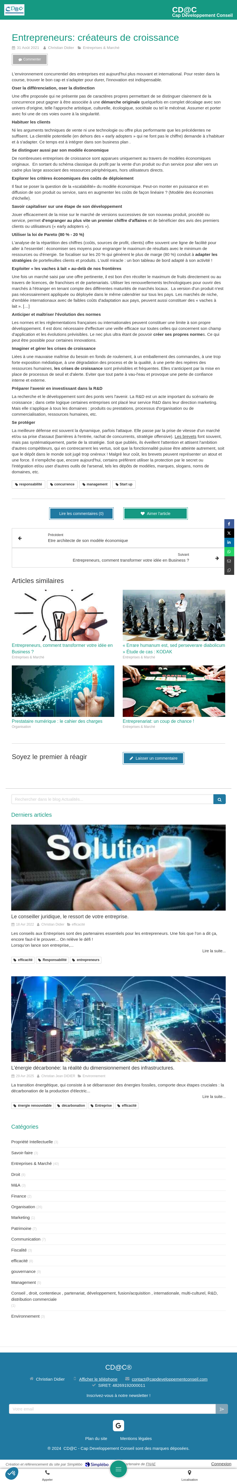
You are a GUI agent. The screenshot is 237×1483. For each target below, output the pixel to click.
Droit (15, 1174)
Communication (25, 1239)
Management (23, 1282)
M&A (15, 1185)
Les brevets (186, 436)
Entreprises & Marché (31, 1163)
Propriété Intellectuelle (32, 1141)
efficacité (19, 1260)
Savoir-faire (22, 1152)
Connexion (221, 1463)
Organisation (23, 1206)
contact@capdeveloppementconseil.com (170, 1379)
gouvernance (23, 1271)
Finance (18, 1196)
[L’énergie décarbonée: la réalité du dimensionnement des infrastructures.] (118, 1019)
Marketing (20, 1217)
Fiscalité (19, 1250)
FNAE (151, 1464)
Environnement (25, 1316)
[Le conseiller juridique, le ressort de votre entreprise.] (118, 868)
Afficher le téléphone (98, 1379)
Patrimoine (21, 1228)
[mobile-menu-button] (118, 1469)
